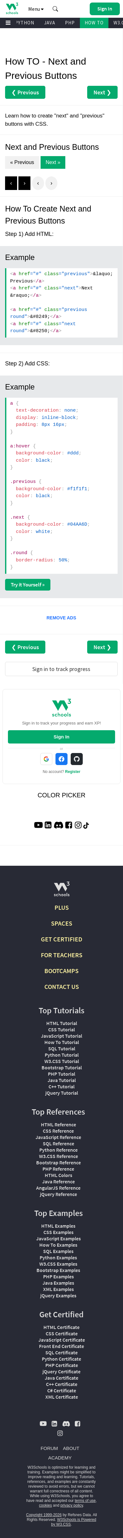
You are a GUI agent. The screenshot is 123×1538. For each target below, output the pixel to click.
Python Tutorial (62, 1055)
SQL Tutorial (61, 1048)
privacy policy (71, 1505)
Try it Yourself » (28, 584)
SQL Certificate (61, 1352)
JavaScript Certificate (61, 1340)
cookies (45, 1505)
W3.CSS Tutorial (61, 1061)
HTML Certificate (61, 1327)
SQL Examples (58, 1251)
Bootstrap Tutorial (62, 1067)
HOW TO (94, 23)
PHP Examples (58, 1276)
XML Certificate (61, 1397)
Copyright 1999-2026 (44, 1515)
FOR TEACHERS (61, 955)
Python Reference (58, 1150)
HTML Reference (58, 1124)
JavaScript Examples (58, 1238)
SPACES (61, 923)
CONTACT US (61, 987)
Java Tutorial (62, 1080)
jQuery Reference (58, 1194)
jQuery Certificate (61, 1371)
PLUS (62, 907)
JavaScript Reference (58, 1137)
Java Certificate (61, 1378)
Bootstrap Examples (58, 1270)
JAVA (49, 23)
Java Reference (58, 1181)
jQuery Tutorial (61, 1093)
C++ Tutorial (61, 1086)
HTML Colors (58, 1175)
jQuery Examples (58, 1295)
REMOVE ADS (61, 617)
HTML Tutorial (61, 1023)
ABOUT (71, 1448)
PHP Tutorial (61, 1074)
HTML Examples (58, 1226)
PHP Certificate (61, 1365)
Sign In (61, 736)
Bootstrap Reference (58, 1162)
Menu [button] (36, 9)
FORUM (49, 1448)
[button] (55, 9)
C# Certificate (61, 1390)
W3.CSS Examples (58, 1264)
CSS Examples (58, 1232)
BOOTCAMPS (61, 971)
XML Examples (58, 1289)
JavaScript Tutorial (61, 1036)
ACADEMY (60, 1457)
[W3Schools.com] (61, 892)
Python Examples (58, 1257)
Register (72, 771)
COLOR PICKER (61, 795)
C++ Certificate (61, 1384)
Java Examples (58, 1283)
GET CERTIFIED (61, 939)
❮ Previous (25, 92)
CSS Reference (58, 1131)
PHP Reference (58, 1169)
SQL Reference (58, 1143)
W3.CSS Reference (58, 1156)
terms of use (85, 1500)
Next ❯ (102, 92)
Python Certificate (61, 1359)
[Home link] (12, 8)
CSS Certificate (62, 1333)
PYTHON (24, 23)
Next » (53, 162)
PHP (70, 23)
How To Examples (58, 1245)
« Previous (22, 162)
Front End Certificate (61, 1346)
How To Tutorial (61, 1042)
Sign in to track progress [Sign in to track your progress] (61, 669)
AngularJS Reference (58, 1188)
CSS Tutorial (61, 1029)
